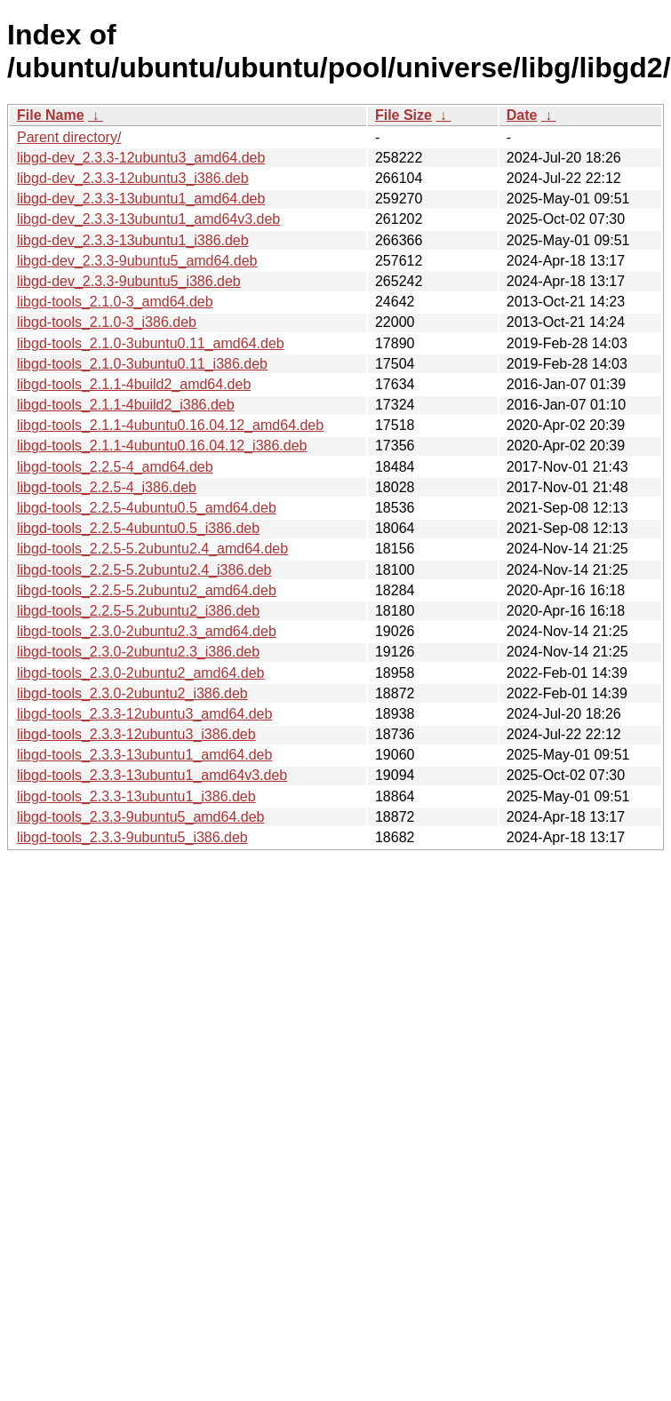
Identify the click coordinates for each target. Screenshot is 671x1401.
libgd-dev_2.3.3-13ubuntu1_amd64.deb (141, 198)
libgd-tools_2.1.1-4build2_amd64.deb (134, 384)
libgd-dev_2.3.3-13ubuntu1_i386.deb (133, 240)
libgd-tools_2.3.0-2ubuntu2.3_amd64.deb (146, 631)
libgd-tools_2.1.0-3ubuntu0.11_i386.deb (142, 363)
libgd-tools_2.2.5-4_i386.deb (106, 487)
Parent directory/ (69, 137)
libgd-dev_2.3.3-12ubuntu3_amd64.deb (141, 157)
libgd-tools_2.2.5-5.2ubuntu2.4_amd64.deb (152, 548)
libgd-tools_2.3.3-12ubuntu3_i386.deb (136, 734)
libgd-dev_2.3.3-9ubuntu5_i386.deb (129, 281)
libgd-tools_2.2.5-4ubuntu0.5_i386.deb (138, 528)
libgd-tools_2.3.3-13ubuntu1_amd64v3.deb (152, 775)
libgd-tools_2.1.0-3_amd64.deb (115, 301)
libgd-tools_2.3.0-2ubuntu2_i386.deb (132, 693)
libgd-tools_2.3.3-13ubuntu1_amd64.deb (144, 754)
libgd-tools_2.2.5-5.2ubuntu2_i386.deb (138, 610)
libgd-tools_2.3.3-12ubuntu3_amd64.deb (144, 713)
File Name (50, 115)
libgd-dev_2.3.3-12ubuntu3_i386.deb (133, 178)
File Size (403, 115)
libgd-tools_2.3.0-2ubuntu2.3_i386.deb (138, 651)
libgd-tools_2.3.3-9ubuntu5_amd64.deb (140, 816)
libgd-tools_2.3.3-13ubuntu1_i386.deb (136, 796)
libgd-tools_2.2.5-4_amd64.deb (115, 466)
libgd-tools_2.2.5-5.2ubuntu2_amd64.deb (146, 590)
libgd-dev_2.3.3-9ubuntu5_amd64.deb (137, 260)
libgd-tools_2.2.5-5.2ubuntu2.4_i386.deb (144, 569)
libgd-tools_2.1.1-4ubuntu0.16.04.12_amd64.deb (170, 425)
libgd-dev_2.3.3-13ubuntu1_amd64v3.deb (148, 219)
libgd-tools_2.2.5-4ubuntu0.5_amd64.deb (146, 507)
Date (522, 115)
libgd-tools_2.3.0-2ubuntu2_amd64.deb (140, 673)
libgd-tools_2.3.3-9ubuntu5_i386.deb (132, 837)
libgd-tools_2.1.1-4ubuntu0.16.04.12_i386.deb (162, 445)
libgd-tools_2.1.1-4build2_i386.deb (126, 404)
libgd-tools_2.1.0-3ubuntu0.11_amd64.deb (150, 343)
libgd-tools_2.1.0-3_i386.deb (106, 322)
